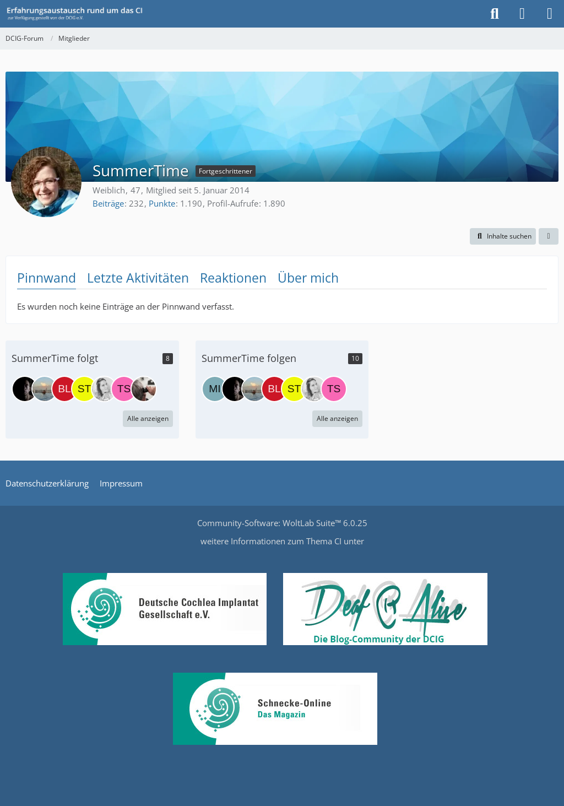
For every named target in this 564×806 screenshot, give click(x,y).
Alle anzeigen (148, 418)
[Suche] (495, 14)
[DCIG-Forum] (78, 14)
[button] (503, 236)
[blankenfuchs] (64, 389)
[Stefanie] (104, 389)
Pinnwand (46, 277)
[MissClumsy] (44, 389)
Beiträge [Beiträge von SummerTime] (108, 203)
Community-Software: (282, 522)
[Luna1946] (144, 389)
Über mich (308, 277)
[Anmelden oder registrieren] (522, 14)
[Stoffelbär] (84, 389)
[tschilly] (124, 389)
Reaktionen (233, 277)
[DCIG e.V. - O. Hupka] (25, 389)
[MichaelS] (215, 389)
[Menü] (550, 14)
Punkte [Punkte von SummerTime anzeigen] (162, 203)
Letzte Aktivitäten (138, 277)
